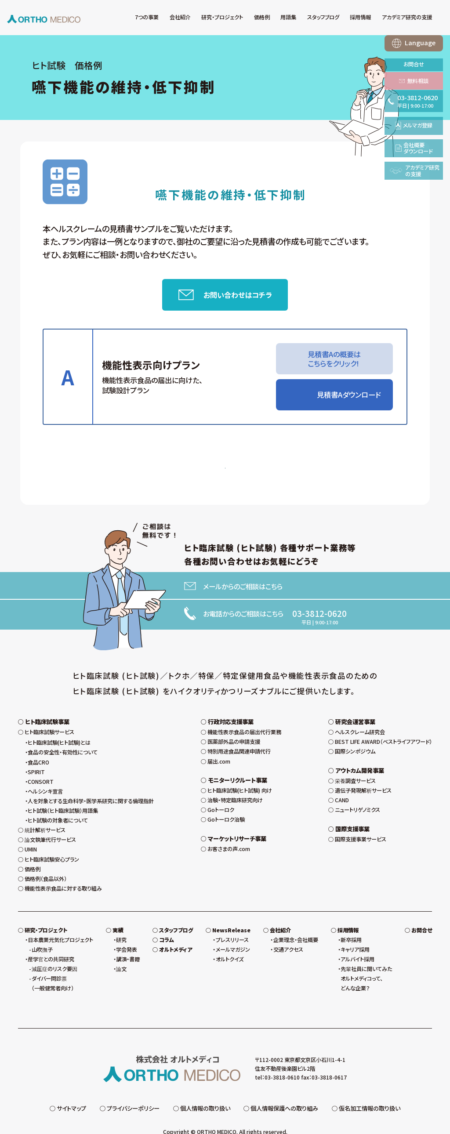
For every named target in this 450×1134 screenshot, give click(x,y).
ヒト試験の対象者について (58, 804)
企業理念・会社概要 (295, 923)
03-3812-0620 (319, 617)
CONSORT (41, 765)
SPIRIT (36, 755)
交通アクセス (288, 933)
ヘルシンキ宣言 (45, 775)
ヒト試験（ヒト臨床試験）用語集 (63, 794)
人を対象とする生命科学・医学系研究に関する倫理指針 (91, 784)
